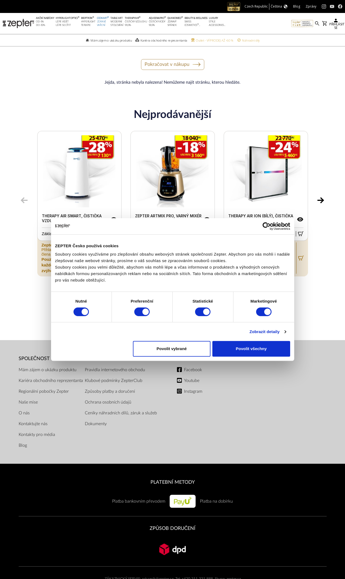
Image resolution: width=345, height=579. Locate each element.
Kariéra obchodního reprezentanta (51, 380)
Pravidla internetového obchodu (115, 370)
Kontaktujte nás (33, 424)
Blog (23, 445)
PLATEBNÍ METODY (172, 482)
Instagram (193, 391)
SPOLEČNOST (34, 358)
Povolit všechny (251, 348)
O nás (24, 413)
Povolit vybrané (172, 348)
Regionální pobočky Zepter (44, 391)
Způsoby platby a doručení (110, 391)
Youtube (191, 380)
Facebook (193, 370)
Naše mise (28, 402)
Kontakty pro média (37, 434)
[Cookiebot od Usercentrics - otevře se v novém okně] (266, 226)
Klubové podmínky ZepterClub (113, 380)
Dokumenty (96, 424)
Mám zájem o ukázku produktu (47, 370)
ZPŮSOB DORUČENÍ (172, 528)
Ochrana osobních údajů (108, 402)
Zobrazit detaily (264, 331)
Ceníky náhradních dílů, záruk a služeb (121, 413)
